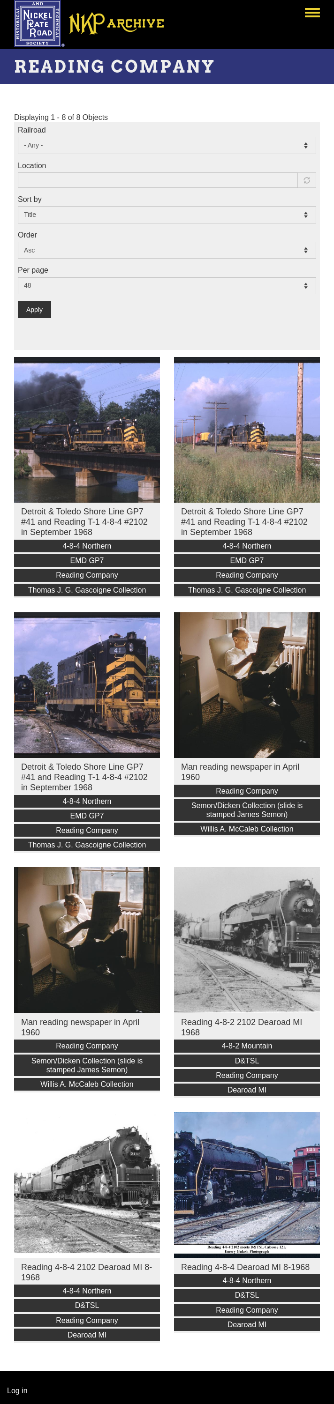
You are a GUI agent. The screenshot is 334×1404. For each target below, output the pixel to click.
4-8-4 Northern (86, 546)
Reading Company (87, 575)
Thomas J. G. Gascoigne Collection (87, 590)
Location (32, 166)
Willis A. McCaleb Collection (246, 829)
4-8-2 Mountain (247, 1046)
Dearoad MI (247, 1090)
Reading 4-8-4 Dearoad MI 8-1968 (245, 1267)
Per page (33, 270)
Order (27, 235)
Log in (17, 1391)
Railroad (32, 130)
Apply (34, 309)
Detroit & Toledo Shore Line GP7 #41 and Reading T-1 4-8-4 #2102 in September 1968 (84, 522)
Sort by (30, 199)
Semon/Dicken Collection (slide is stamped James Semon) (247, 810)
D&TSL (247, 1061)
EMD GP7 (87, 561)
